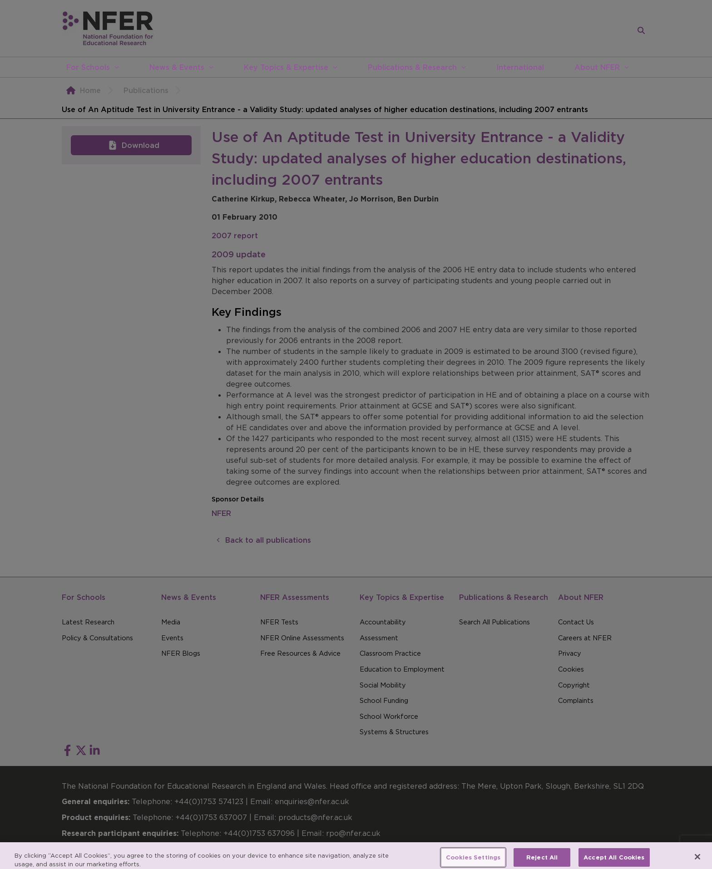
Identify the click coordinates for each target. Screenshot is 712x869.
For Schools (88, 67)
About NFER (597, 67)
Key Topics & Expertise (286, 67)
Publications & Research (412, 67)
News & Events (176, 67)
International (520, 67)
